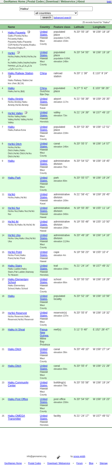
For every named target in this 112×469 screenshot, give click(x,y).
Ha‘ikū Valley (15, 113)
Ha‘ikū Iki (13, 221)
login (109, 1)
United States (44, 33)
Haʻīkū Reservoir (17, 313)
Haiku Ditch (14, 349)
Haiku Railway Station (20, 73)
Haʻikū (11, 53)
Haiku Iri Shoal (16, 329)
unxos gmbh (79, 456)
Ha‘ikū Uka (14, 235)
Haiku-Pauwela (16, 32)
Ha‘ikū (11, 194)
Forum (79, 463)
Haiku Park (14, 177)
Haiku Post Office (18, 399)
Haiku (11, 88)
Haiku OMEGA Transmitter (16, 417)
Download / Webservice (60, 1)
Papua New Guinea (44, 332)
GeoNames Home (14, 1)
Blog (91, 463)
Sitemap (104, 463)
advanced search (62, 17)
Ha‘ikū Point (15, 252)
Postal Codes (35, 1)
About (81, 1)
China (43, 73)
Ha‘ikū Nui (14, 208)
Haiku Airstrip (15, 98)
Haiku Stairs (15, 265)
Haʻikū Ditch (14, 144)
